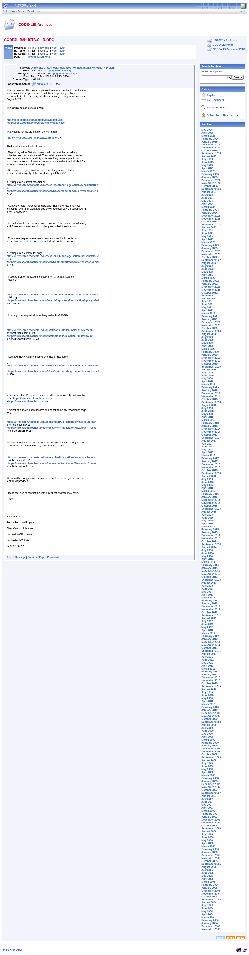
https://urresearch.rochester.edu (32, 398)
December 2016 (210, 464)
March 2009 (208, 739)
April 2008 (207, 772)
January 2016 (209, 496)
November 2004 (210, 893)
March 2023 (208, 242)
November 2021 (210, 289)
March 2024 (208, 206)
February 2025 (210, 174)
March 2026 (208, 135)
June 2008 (207, 766)
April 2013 (207, 594)
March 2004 (208, 917)
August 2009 (208, 724)
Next (54, 47)
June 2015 (207, 517)
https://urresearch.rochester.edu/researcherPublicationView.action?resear (51, 421)
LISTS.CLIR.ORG (12, 950)
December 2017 (210, 428)
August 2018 (208, 405)
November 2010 (210, 680)
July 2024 (207, 194)
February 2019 (210, 387)
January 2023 (209, 248)
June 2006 (207, 837)
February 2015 (210, 529)
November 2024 (210, 183)
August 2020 (208, 334)
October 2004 (209, 896)
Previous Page (36, 557)
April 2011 (207, 665)
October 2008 (209, 754)
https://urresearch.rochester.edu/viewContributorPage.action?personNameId (53, 256)
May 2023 (207, 236)
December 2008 (210, 748)
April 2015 (207, 523)
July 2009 (207, 727)
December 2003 (210, 926)
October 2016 (209, 470)
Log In (211, 95)
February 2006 (210, 849)
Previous (43, 47)
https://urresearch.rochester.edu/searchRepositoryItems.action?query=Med (53, 300)
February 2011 (210, 671)
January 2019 (209, 390)
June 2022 (207, 269)
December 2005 (210, 855)
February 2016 (210, 494)
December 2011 (210, 642)
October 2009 (209, 719)
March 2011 (208, 668)
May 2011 (207, 662)
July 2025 (207, 159)
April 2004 (207, 914)
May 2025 (207, 165)
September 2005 (211, 864)
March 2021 (208, 313)
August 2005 (208, 867)
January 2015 (209, 532)
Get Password (215, 99)
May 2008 (207, 769)
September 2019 (211, 366)
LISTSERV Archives (225, 40)
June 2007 (207, 801)
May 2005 (207, 875)
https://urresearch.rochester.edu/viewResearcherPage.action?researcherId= (52, 185)
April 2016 (207, 488)
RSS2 (240, 937)
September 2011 (211, 650)
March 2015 (208, 526)
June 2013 (207, 588)
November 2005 (210, 858)
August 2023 (208, 227)
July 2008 (207, 763)
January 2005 (209, 887)
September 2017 (211, 437)
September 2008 (211, 757)
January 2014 (209, 568)
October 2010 (209, 683)
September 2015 (211, 508)
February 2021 (210, 316)
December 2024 (210, 180)
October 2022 (209, 257)
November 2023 (210, 218)
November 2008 (210, 751)
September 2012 (211, 615)
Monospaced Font (39, 56)
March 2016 (208, 491)
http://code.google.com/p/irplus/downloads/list (35, 119)
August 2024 (208, 192)
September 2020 (211, 331)
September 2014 (211, 544)
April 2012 (207, 630)
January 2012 (209, 639)
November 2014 (210, 538)
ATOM (220, 937)
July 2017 (207, 443)
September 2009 (211, 721)
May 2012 (207, 627)
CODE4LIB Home (223, 44)
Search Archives (211, 66)
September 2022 (211, 260)
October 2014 (209, 541)
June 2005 (207, 872)
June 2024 (207, 197)
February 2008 (210, 778)
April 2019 (207, 381)
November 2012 (210, 609)
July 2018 (207, 408)
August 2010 (208, 689)
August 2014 (208, 547)
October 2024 (209, 186)
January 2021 (209, 319)
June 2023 (207, 233)
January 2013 (209, 603)
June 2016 (207, 482)
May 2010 (207, 698)
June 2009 (207, 730)
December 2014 (210, 535)
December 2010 (210, 677)
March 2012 (208, 633)
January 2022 (209, 283)
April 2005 (207, 878)
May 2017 (207, 449)
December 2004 (210, 890)
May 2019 (207, 378)
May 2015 (207, 520)
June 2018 (207, 411)
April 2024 (207, 203)
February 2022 (210, 280)
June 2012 (207, 624)
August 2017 (208, 440)
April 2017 (207, 452)
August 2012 (208, 618)
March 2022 (208, 277)
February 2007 (210, 813)
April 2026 (207, 132)
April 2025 (207, 168)
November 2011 (210, 645)
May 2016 (207, 485)
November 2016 (210, 467)
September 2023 (211, 224)
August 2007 (208, 795)
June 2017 (207, 446)
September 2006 (211, 828)
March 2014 (208, 562)
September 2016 (211, 473)
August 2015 (208, 511)
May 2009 (207, 733)
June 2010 (207, 695)
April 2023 (207, 239)
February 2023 (210, 245)
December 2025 (210, 144)
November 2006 (210, 822)
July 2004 (207, 905)
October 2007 (209, 790)
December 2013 (210, 570)
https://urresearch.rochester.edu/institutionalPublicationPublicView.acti (50, 330)
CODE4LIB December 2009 (229, 49)
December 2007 (210, 784)
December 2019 (210, 357)
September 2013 (211, 579)
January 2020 (209, 354)
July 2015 (207, 514)
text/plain (42, 83)
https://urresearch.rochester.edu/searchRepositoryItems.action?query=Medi (52, 294)
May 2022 (207, 271)
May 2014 (207, 556)
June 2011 (207, 659)
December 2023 (210, 215)
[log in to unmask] (60, 70)
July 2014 (207, 550)
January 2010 (209, 710)
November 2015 (210, 502)
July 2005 (207, 870)
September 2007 (211, 793)
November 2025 (210, 147)
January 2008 (209, 781)
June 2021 (207, 304)
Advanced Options (211, 71)
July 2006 (207, 834)
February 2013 (210, 600)
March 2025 (208, 171)
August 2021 (208, 298)
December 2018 (210, 393)
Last (62, 47)
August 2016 (208, 476)
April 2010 (207, 701)
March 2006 (208, 846)
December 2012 (210, 606)
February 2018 (210, 422)
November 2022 (210, 254)
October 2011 (209, 647)
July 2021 (207, 301)
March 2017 (208, 455)
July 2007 (207, 798)
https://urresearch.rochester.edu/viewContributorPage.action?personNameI (53, 262)
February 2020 (210, 351)
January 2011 (209, 674)
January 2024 (209, 212)
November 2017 (210, 431)
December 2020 (210, 322)
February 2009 (210, 742)
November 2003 (210, 929)
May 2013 (207, 591)
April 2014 (207, 559)
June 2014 (207, 553)
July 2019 (207, 372)
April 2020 (207, 345)
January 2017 (209, 461)
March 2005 (208, 881)
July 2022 (207, 266)
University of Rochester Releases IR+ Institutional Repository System (73, 67)
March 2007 (208, 810)
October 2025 (209, 150)
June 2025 (207, 162)
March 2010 (208, 704)
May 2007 (207, 804)
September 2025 (211, 153)
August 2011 (208, 653)
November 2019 (210, 360)
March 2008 (208, 775)
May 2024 (207, 200)
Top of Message (16, 557)
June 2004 (207, 908)
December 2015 (210, 499)
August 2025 (208, 156)
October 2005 (209, 861)
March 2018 (208, 419)
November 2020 (210, 325)
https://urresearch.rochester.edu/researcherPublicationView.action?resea (52, 427)
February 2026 (210, 138)
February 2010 (210, 707)
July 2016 (207, 479)
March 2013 (208, 597)
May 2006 (207, 840)
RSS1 (230, 937)
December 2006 (210, 819)
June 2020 (207, 340)
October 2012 (209, 612)
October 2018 (209, 399)
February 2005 (210, 884)
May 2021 (207, 307)
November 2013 (210, 573)
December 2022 (210, 251)
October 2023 (209, 221)
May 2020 (207, 343)
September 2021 (211, 295)
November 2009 (210, 716)
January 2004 (209, 923)
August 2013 (208, 582)
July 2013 (207, 585)
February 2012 (210, 636)
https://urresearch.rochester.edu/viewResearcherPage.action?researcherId (53, 190)
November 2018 (210, 396)
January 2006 (209, 852)
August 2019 (208, 369)
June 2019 (207, 375)
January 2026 (209, 141)
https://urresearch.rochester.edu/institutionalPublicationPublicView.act (50, 336)
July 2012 (207, 621)
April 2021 (207, 310)
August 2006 (208, 831)
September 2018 (211, 402)
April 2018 (207, 417)
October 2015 (209, 505)
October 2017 (209, 434)
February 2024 (210, 209)
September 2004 (211, 899)
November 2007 (210, 787)
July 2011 (207, 656)
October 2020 (209, 328)
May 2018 (207, 414)
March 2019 (208, 384)
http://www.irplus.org (19, 137)
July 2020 (207, 337)
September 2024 (211, 189)
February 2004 (210, 920)
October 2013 (209, 576)
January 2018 (209, 425)
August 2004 (208, 902)
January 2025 (209, 177)
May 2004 (207, 911)
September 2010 (211, 686)
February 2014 (210, 565)
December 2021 (210, 286)
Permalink (53, 557)
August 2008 (208, 760)
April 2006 (207, 843)
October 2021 (209, 292)
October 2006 (209, 825)
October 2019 (209, 363)
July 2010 (207, 692)
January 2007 (209, 816)
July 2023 (207, 230)
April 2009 (207, 736)
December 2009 (210, 713)
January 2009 (209, 745)
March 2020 (208, 348)
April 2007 (207, 807)
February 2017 (210, 458)
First (33, 47)
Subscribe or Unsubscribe (222, 115)
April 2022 (207, 274)
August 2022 (208, 263)
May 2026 (207, 129)
